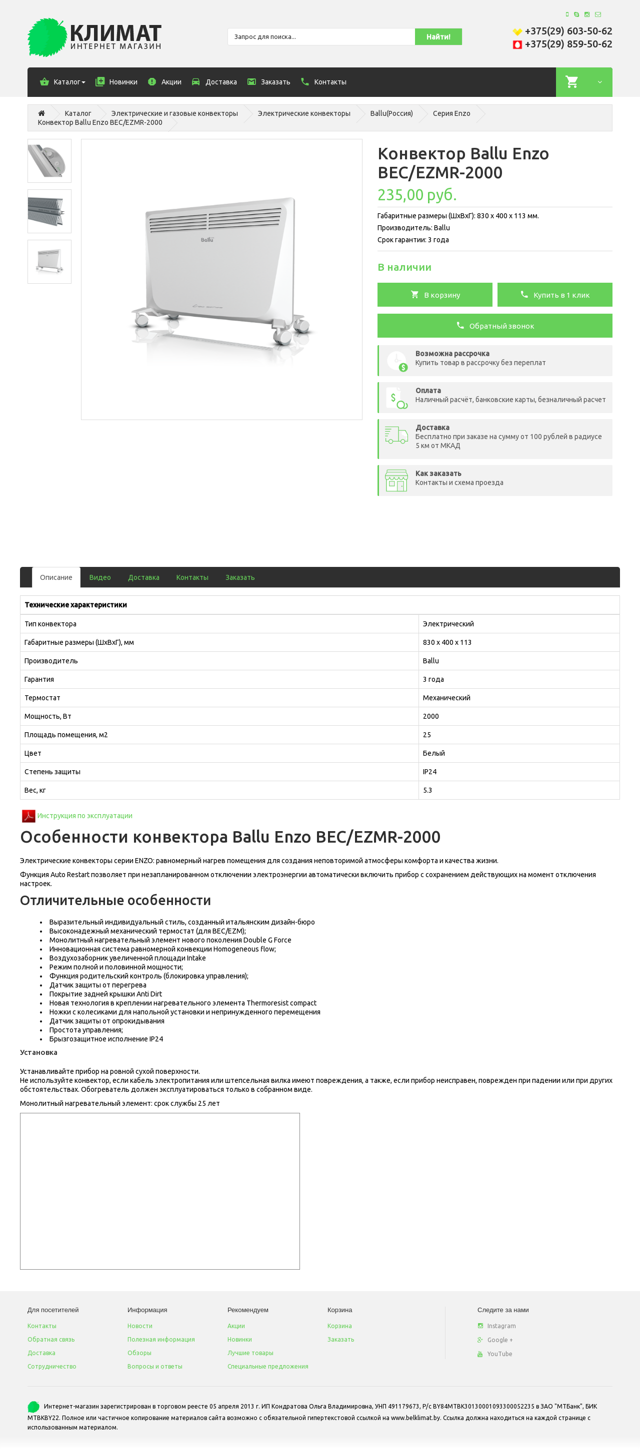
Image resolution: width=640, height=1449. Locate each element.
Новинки (240, 1339)
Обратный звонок (495, 325)
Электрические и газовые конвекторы (175, 113)
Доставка (144, 577)
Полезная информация (161, 1339)
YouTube (495, 1354)
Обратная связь (51, 1339)
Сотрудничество (52, 1366)
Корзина (340, 1326)
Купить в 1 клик (555, 294)
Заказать (240, 577)
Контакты (192, 577)
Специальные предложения (268, 1366)
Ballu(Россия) (391, 113)
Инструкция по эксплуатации (85, 816)
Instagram (497, 1326)
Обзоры (140, 1353)
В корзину (435, 294)
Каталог (78, 113)
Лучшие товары (251, 1353)
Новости (140, 1326)
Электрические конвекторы (304, 113)
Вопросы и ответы (155, 1366)
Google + (495, 1340)
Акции (236, 1326)
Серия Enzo (451, 113)
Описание (56, 577)
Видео (100, 577)
